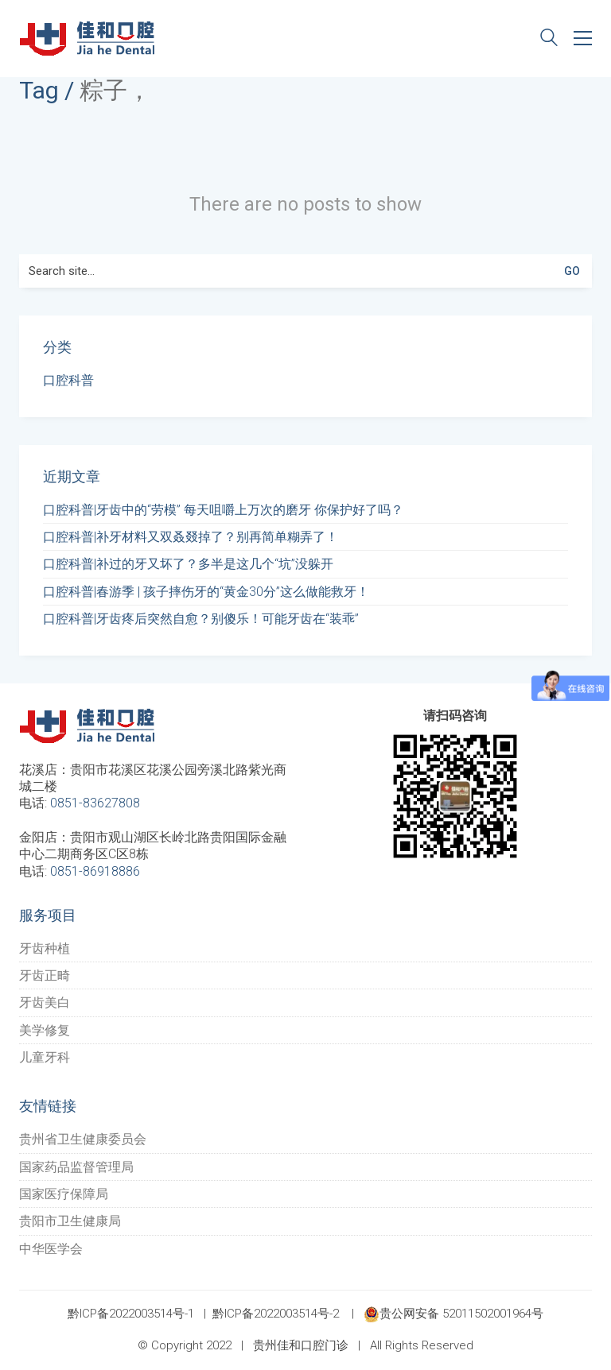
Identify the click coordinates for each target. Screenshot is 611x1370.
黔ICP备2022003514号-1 (131, 1313)
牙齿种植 (44, 948)
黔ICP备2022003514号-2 (275, 1313)
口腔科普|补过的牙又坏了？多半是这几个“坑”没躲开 (188, 563)
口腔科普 (68, 380)
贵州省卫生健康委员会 (82, 1139)
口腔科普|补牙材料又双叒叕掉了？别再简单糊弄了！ (190, 536)
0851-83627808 (95, 803)
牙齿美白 (44, 1002)
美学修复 (44, 1030)
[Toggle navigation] (583, 38)
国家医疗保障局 (63, 1194)
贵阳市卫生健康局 (70, 1221)
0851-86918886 (95, 871)
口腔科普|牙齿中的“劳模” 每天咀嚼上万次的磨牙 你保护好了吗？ (223, 509)
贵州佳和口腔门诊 (300, 1345)
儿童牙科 (44, 1057)
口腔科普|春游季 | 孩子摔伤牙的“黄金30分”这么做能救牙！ (206, 591)
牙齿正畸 (44, 975)
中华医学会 (51, 1248)
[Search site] (549, 39)
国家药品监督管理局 (76, 1167)
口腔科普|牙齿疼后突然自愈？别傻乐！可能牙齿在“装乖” (201, 618)
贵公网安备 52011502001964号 (453, 1314)
